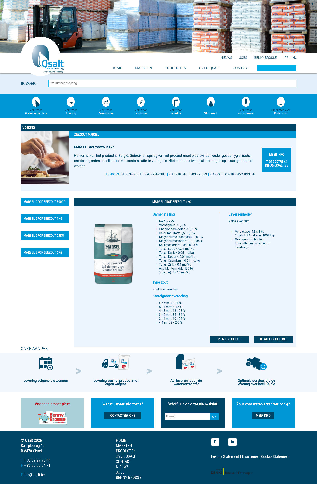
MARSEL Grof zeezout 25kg (43, 235)
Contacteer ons (122, 415)
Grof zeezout (155, 174)
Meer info (263, 415)
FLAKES (215, 174)
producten (175, 68)
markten (143, 68)
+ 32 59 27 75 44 (37, 460)
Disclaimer (250, 456)
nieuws (226, 58)
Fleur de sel (178, 174)
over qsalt (209, 68)
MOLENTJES (198, 174)
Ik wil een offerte (273, 339)
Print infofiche (229, 339)
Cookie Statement (275, 456)
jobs (243, 58)
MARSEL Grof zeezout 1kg (42, 219)
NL (294, 58)
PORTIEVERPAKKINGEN (240, 174)
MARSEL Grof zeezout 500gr (44, 202)
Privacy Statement (225, 456)
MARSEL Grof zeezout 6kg (42, 252)
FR (286, 58)
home (116, 68)
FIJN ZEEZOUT (131, 174)
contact (241, 68)
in (232, 442)
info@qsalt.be (34, 474)
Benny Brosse (265, 58)
